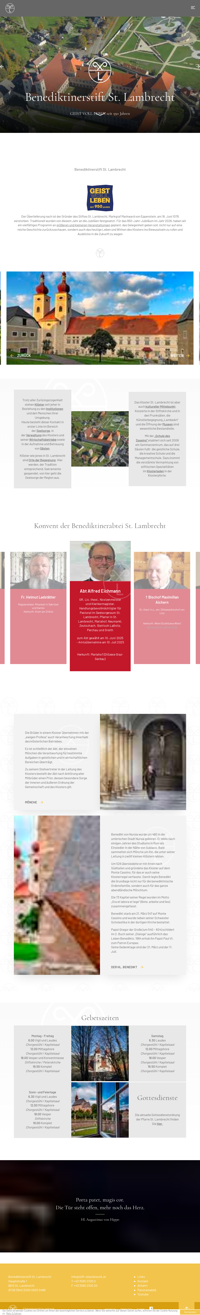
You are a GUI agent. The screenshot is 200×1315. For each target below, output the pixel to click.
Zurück (20, 355)
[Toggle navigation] (193, 8)
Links (141, 1276)
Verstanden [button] (190, 1312)
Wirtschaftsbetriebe (42, 439)
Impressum (110, 1309)
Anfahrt (142, 1285)
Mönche (34, 802)
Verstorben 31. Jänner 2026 (162, 626)
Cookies (141, 1309)
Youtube (143, 1294)
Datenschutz (126, 1309)
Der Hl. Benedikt (127, 967)
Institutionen (54, 408)
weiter (180, 355)
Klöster (39, 404)
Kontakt (142, 1281)
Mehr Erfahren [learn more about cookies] (13, 1313)
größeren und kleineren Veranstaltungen (83, 225)
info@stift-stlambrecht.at (88, 1276)
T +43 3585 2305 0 (83, 1281)
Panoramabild (146, 1290)
